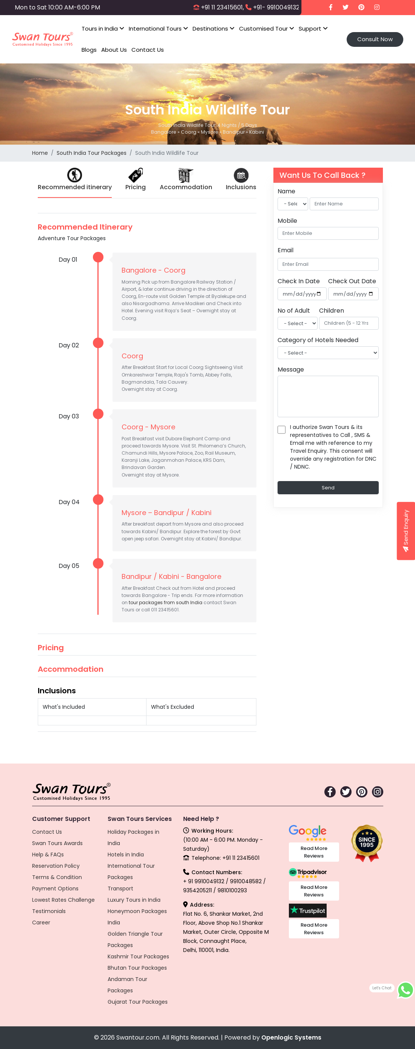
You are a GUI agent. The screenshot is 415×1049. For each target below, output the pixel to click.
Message (291, 369)
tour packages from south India (165, 602)
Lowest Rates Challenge (63, 900)
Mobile (287, 220)
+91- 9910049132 (276, 7)
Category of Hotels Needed (318, 340)
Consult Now (375, 39)
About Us (114, 50)
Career (41, 922)
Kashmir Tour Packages (138, 956)
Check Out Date (352, 281)
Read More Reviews (314, 852)
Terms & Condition (57, 877)
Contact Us (147, 50)
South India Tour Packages (92, 153)
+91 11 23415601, (222, 7)
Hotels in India (126, 854)
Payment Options (55, 888)
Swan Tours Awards (57, 843)
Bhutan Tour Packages (137, 968)
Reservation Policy (56, 866)
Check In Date (299, 281)
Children (331, 310)
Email (285, 250)
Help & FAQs (48, 854)
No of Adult (294, 310)
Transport (120, 888)
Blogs (89, 50)
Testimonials (49, 911)
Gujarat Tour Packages (138, 1002)
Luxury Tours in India (134, 900)
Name (286, 191)
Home (40, 153)
